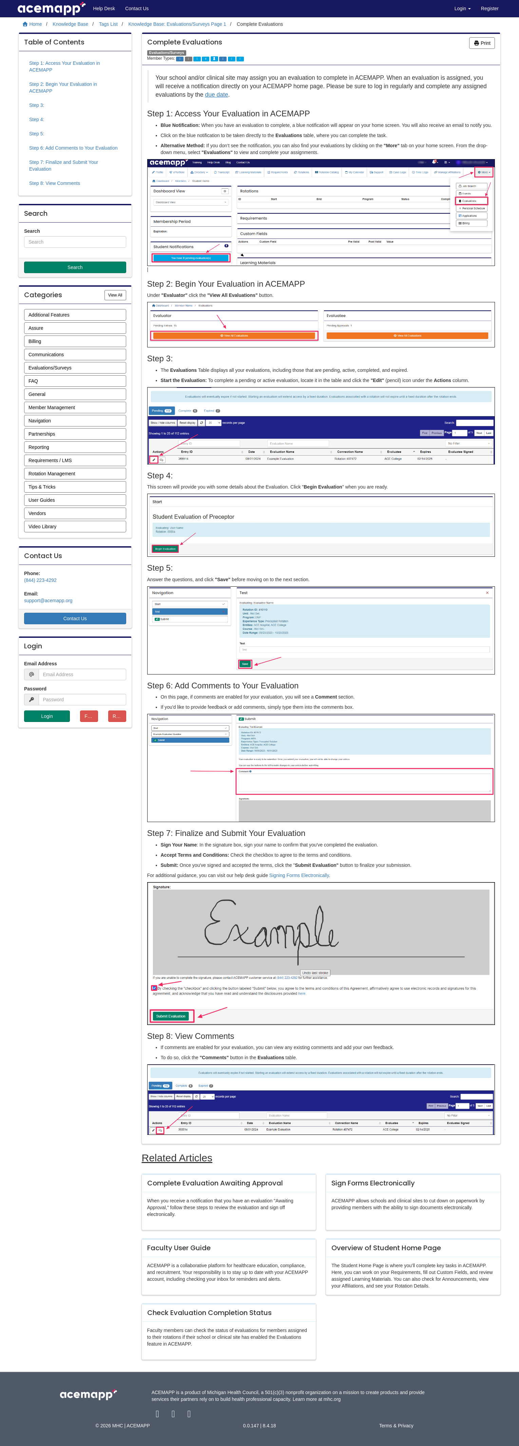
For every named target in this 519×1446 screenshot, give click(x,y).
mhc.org (332, 1399)
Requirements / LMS (50, 460)
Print (482, 43)
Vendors (37, 513)
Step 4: (36, 119)
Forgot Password (91, 716)
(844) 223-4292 (40, 580)
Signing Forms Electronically (299, 875)
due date (216, 94)
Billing (34, 341)
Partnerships (41, 434)
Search (32, 231)
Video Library (42, 526)
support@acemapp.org (48, 600)
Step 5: (36, 133)
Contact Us (137, 8)
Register (490, 8)
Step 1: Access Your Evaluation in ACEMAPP (64, 66)
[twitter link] (173, 1415)
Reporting (38, 447)
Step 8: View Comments (54, 183)
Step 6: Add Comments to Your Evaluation (73, 148)
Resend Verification (119, 716)
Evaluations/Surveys (50, 367)
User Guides (41, 500)
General (36, 394)
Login (463, 8)
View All (117, 295)
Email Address (40, 663)
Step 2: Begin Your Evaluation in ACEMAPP (63, 87)
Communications (46, 354)
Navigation (39, 420)
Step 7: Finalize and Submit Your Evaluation (63, 165)
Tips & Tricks (42, 487)
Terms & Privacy (396, 1425)
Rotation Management (51, 473)
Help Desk (104, 8)
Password (35, 688)
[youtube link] (189, 1415)
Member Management (51, 407)
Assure (35, 328)
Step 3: (36, 105)
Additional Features (49, 315)
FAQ (33, 381)
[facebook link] (158, 1415)
